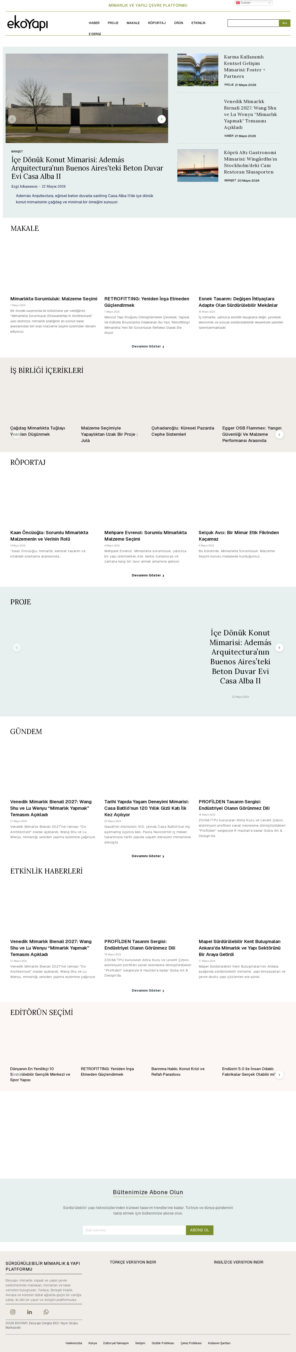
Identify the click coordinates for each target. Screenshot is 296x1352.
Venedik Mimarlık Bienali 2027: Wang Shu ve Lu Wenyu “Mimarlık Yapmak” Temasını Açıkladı (250, 114)
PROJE (229, 85)
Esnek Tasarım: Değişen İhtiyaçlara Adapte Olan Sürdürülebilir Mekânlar (238, 302)
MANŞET (17, 151)
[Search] (284, 23)
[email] (134, 1230)
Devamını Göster (148, 346)
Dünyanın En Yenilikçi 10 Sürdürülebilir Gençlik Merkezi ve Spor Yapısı (40, 1074)
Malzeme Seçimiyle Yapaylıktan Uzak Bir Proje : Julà (109, 434)
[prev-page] (12, 119)
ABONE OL (199, 1230)
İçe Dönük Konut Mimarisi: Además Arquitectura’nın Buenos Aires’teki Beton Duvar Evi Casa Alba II (87, 168)
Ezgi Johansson (24, 186)
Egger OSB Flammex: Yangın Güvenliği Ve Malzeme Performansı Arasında (252, 434)
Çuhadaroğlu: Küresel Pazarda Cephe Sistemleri (182, 431)
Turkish (243, 3)
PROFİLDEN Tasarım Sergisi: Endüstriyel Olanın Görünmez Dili (234, 805)
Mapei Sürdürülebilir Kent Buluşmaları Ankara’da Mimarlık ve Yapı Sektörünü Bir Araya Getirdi (240, 947)
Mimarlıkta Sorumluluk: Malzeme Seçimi (53, 299)
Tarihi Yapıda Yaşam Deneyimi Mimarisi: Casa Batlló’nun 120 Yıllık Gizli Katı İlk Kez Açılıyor (146, 808)
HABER (229, 136)
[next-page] (161, 119)
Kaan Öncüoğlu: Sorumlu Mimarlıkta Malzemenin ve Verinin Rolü (49, 536)
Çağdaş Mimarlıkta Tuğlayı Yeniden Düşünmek (37, 431)
